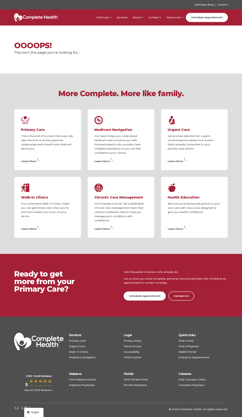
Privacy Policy (132, 340)
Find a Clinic (186, 340)
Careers (222, 4)
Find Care (102, 17)
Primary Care (33, 130)
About (137, 17)
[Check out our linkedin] (24, 407)
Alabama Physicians (82, 385)
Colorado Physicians (191, 385)
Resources (174, 17)
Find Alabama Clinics (82, 379)
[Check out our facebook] (16, 407)
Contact (154, 17)
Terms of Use (132, 346)
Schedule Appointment (207, 17)
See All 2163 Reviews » (38, 390)
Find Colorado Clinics (192, 379)
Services (122, 17)
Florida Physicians (135, 385)
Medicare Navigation (113, 130)
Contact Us (181, 296)
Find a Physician (188, 346)
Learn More (30, 161)
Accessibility (131, 351)
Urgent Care (179, 130)
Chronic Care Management (118, 197)
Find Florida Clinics (136, 379)
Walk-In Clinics (34, 197)
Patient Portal (187, 351)
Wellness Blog (204, 4)
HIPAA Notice (132, 357)
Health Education (183, 197)
